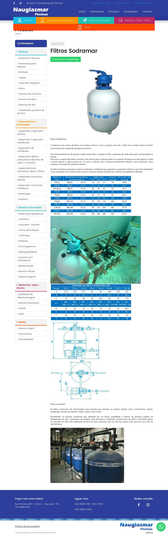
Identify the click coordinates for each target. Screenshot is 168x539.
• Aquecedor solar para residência (29, 187)
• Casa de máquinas (28, 82)
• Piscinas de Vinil (26, 104)
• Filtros (21, 88)
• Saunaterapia (25, 339)
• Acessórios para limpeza (26, 65)
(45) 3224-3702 (123, 3)
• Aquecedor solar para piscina (29, 178)
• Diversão (22, 240)
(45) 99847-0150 (143, 3)
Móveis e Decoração (96, 20)
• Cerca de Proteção (28, 230)
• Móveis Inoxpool (26, 276)
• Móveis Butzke (25, 265)
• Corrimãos (23, 235)
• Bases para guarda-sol (30, 213)
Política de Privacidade (96, 531)
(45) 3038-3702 (101, 3)
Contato (147, 11)
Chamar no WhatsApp (65, 59)
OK (150, 532)
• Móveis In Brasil (26, 271)
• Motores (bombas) (28, 302)
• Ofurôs (21, 308)
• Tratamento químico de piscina (30, 112)
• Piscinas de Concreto (29, 93)
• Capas (21, 77)
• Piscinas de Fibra (26, 99)
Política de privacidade (27, 526)
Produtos (114, 11)
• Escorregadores (26, 246)
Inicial (82, 11)
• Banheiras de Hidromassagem (26, 296)
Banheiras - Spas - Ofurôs (134, 20)
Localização (131, 11)
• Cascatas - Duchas (28, 224)
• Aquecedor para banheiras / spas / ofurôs (30, 170)
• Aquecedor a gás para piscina (30, 132)
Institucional (97, 11)
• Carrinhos (23, 219)
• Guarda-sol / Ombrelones (25, 259)
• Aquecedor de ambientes (25, 150)
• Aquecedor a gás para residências (30, 141)
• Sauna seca (24, 333)
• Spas (20, 313)
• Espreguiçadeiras (27, 251)
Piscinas (25, 20)
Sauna (84, 27)
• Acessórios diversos (28, 58)
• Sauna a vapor (25, 328)
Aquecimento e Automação (57, 20)
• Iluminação (24, 193)
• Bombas (22, 72)
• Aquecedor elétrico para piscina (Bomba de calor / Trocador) (30, 159)
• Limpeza (22, 199)
